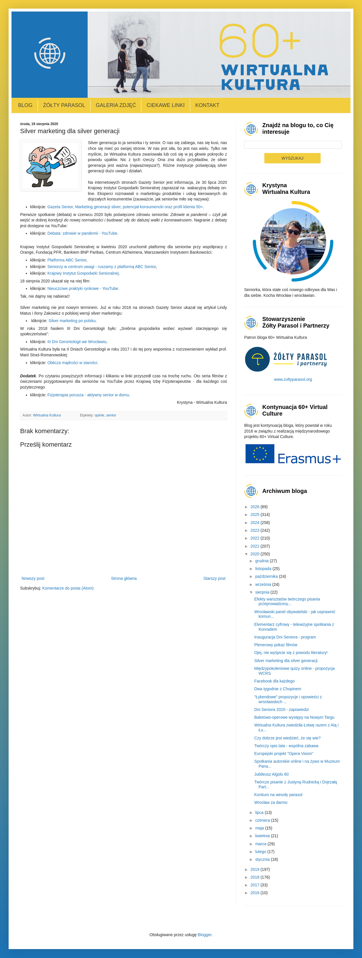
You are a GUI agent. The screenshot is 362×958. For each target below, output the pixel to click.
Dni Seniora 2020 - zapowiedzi (281, 709)
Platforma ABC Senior (66, 260)
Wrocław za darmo (271, 802)
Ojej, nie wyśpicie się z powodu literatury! (291, 652)
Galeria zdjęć (116, 105)
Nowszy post (33, 578)
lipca (260, 812)
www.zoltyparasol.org (293, 379)
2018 (256, 877)
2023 (256, 530)
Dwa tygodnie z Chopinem (277, 689)
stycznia (263, 859)
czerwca (263, 820)
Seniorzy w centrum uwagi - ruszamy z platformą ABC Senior (101, 266)
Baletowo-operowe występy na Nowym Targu (294, 717)
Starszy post (214, 578)
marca (261, 844)
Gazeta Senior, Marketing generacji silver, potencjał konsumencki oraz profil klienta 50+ (125, 206)
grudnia (262, 561)
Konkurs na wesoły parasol (278, 794)
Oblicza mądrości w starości (72, 362)
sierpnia (262, 592)
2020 (256, 554)
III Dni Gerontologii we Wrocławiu (77, 341)
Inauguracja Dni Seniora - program (285, 637)
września (263, 584)
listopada (263, 568)
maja (260, 828)
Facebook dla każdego (274, 681)
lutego (261, 851)
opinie (99, 415)
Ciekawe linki (165, 105)
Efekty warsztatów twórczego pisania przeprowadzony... (287, 601)
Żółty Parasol (64, 105)
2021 (256, 546)
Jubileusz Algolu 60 (271, 774)
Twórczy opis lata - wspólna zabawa (286, 745)
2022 (256, 538)
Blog (25, 105)
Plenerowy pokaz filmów (275, 645)
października (267, 576)
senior (111, 415)
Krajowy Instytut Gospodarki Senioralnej (83, 273)
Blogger (204, 934)
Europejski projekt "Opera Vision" (283, 753)
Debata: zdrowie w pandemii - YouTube (82, 233)
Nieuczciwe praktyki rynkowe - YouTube (82, 288)
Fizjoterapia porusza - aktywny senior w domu (88, 395)
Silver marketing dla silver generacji (285, 660)
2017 (256, 885)
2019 (256, 869)
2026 (256, 506)
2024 (256, 522)
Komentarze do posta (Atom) (68, 588)
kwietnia (263, 835)
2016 (256, 892)
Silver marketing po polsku (72, 320)
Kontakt (207, 105)
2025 (256, 514)
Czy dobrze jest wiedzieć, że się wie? (287, 738)
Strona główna (124, 578)
